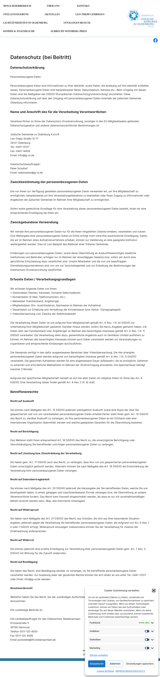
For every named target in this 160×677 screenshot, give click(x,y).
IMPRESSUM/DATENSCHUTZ (130, 671)
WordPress (36, 670)
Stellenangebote (16, 14)
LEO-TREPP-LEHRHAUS (90, 14)
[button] (153, 590)
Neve (5, 670)
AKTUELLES (52, 14)
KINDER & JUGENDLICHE (19, 31)
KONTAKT (84, 6)
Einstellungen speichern (140, 663)
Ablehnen (115, 663)
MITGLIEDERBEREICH (17, 6)
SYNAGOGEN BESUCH (77, 22)
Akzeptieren (97, 663)
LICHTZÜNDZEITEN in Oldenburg (25, 22)
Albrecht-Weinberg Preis (69, 31)
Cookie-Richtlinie (105, 671)
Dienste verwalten (99, 655)
